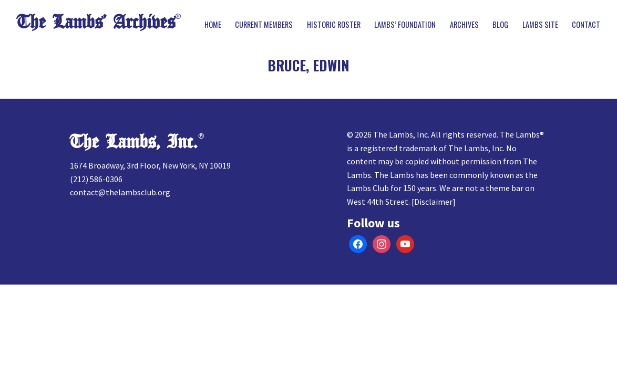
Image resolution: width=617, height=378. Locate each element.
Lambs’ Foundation (405, 24)
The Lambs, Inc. (134, 142)
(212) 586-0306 (96, 179)
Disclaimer (433, 201)
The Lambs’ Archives (96, 22)
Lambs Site (540, 24)
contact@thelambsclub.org (120, 192)
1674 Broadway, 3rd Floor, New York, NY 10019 (150, 165)
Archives (464, 24)
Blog (500, 24)
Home (212, 24)
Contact (586, 24)
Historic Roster (334, 24)
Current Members (264, 24)
